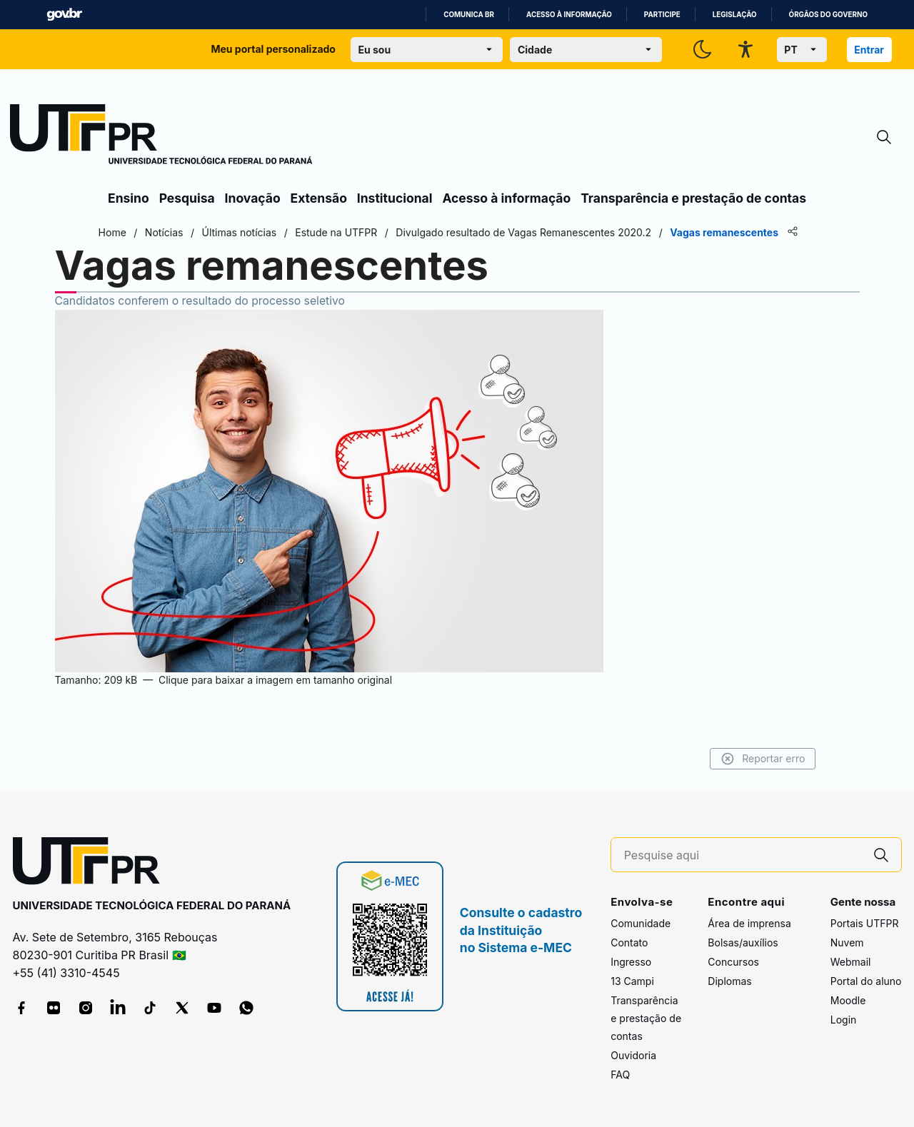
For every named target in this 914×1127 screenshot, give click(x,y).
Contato (629, 942)
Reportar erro (751, 759)
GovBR (64, 14)
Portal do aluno (866, 981)
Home (123, 232)
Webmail (850, 962)
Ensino (128, 198)
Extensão (319, 198)
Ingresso (631, 962)
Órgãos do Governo (828, 15)
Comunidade (641, 923)
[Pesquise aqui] (742, 855)
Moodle (848, 1000)
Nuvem (847, 942)
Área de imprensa (749, 923)
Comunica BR (468, 15)
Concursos (733, 962)
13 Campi (632, 981)
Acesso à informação (569, 15)
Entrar (869, 50)
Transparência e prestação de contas (693, 198)
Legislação (735, 15)
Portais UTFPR (864, 923)
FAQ (620, 1074)
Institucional (395, 198)
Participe (662, 15)
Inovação (253, 198)
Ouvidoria (633, 1055)
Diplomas (729, 981)
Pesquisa (187, 198)
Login (843, 1020)
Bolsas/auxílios (743, 942)
